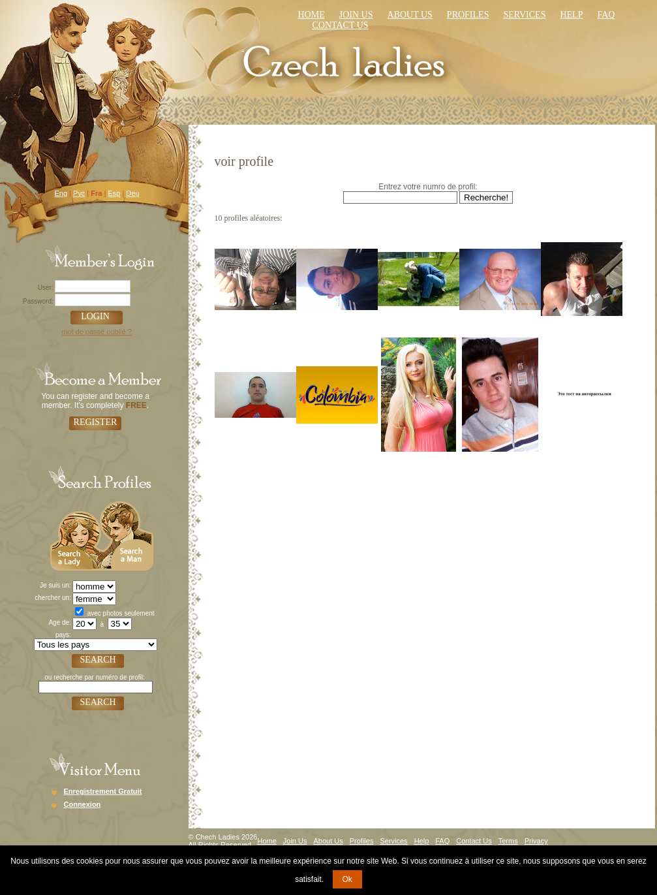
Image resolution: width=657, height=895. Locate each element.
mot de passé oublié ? (96, 332)
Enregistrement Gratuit (103, 791)
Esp (114, 193)
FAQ (442, 841)
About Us (409, 15)
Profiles (468, 15)
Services (524, 15)
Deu (132, 193)
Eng (61, 193)
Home (311, 15)
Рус (79, 193)
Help (571, 15)
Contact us (341, 25)
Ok (347, 879)
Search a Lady (75, 534)
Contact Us (473, 841)
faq (606, 15)
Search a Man (126, 534)
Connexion (82, 804)
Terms (508, 841)
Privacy (536, 841)
